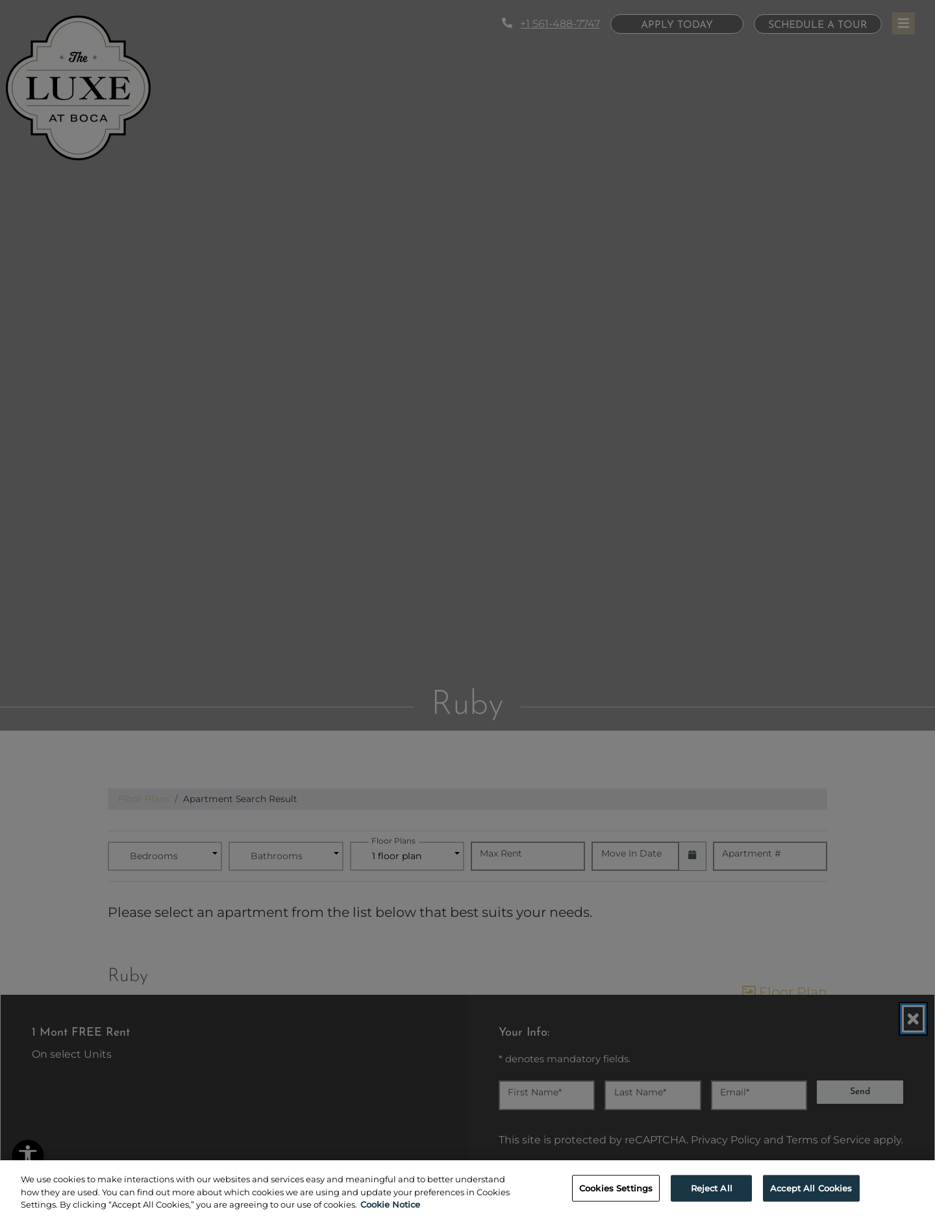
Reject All (711, 1187)
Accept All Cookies (811, 1187)
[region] (467, 1189)
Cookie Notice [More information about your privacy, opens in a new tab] (390, 1204)
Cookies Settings (616, 1187)
